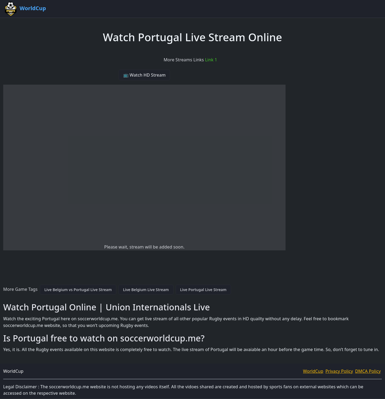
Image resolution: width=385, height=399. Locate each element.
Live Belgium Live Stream (146, 289)
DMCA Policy (368, 371)
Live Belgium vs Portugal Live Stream (78, 289)
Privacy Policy (339, 371)
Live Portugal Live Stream (203, 289)
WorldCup (313, 371)
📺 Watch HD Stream (144, 75)
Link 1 (211, 60)
